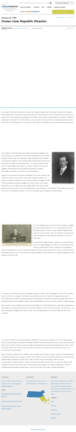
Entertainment (36, 388)
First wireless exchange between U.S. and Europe (16, 29)
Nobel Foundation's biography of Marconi (12, 319)
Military (52, 386)
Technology (41, 390)
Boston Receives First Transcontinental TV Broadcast (38, 381)
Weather (53, 342)
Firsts (52, 326)
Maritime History (56, 338)
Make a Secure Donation (13, 424)
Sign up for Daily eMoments (63, 11)
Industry (53, 330)
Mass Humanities (18, 414)
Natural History (21, 387)
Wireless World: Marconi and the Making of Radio (11, 332)
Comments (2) (70, 28)
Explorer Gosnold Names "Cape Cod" (21, 379)
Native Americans (20, 386)
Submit (63, 422)
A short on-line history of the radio (12, 326)
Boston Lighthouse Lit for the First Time (55, 379)
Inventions (54, 334)
